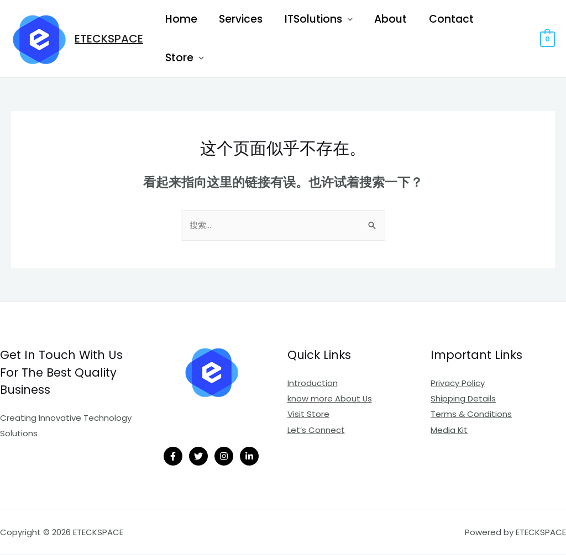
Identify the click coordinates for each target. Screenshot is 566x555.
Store (179, 57)
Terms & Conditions (471, 415)
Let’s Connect (316, 430)
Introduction (312, 384)
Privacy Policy (458, 384)
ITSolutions (311, 19)
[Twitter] (198, 457)
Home (181, 19)
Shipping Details (463, 399)
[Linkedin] (249, 457)
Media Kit (449, 430)
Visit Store (308, 415)
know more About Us (330, 399)
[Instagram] (223, 457)
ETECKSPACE (109, 38)
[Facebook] (173, 457)
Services (239, 19)
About (387, 19)
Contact (447, 19)
